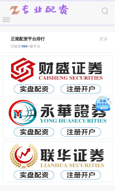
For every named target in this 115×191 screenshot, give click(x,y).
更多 (105, 39)
